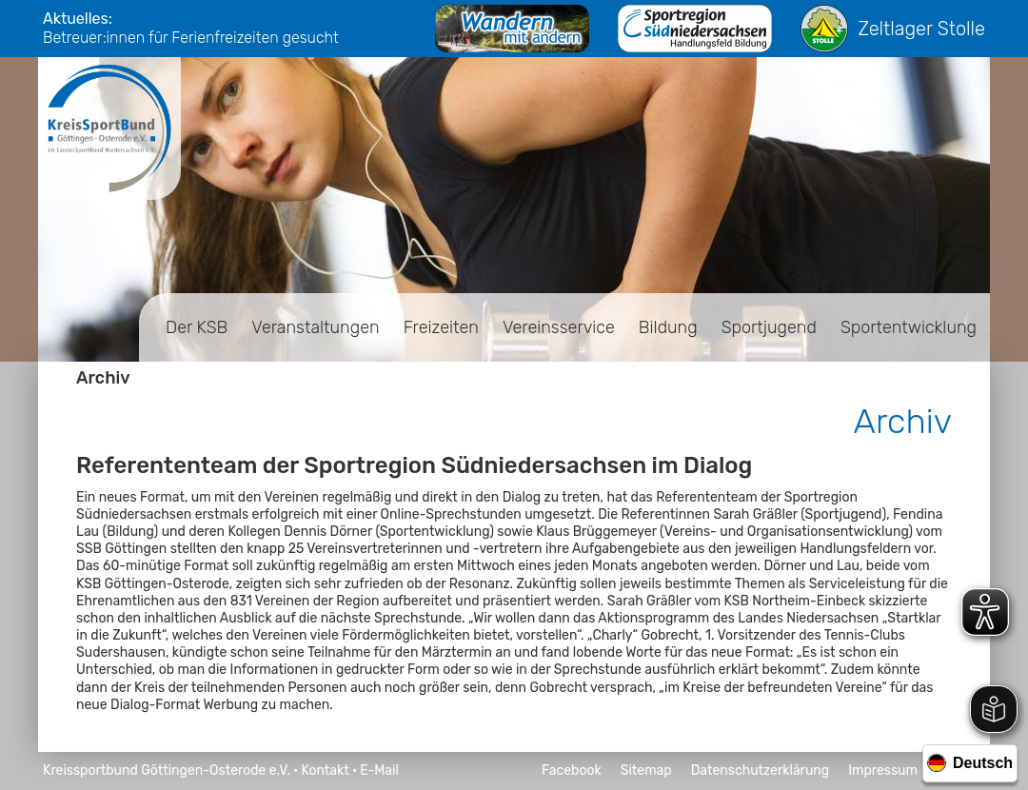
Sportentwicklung (908, 327)
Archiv (103, 377)
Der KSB (196, 327)
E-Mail (379, 770)
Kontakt (324, 770)
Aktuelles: (77, 19)
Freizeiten (441, 327)
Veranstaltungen (315, 327)
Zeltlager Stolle (893, 28)
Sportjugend (769, 327)
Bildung (668, 327)
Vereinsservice (559, 327)
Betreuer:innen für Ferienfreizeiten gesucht (191, 38)
